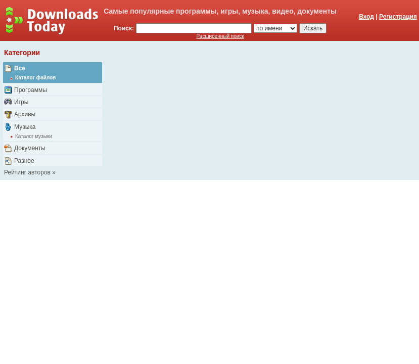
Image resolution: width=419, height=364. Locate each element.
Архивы (24, 114)
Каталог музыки (33, 136)
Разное (24, 160)
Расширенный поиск (220, 36)
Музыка (24, 126)
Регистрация (398, 16)
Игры (21, 102)
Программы (30, 90)
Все (19, 68)
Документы (29, 148)
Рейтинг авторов (27, 172)
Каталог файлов (35, 77)
